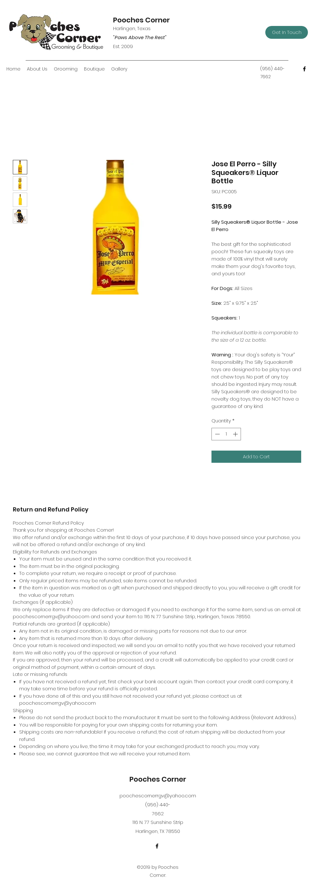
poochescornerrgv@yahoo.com (158, 795)
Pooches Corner (141, 20)
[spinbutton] (226, 434)
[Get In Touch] (286, 32)
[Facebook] (304, 69)
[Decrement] (216, 434)
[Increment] (236, 434)
